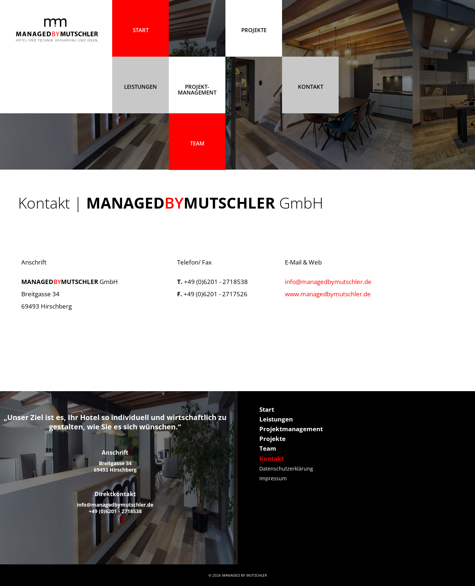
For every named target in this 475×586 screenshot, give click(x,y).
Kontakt (310, 86)
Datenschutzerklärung (286, 468)
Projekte (272, 438)
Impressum (273, 478)
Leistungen (140, 86)
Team (197, 143)
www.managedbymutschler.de (328, 294)
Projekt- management (197, 89)
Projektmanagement (291, 429)
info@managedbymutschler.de (328, 281)
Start (266, 409)
